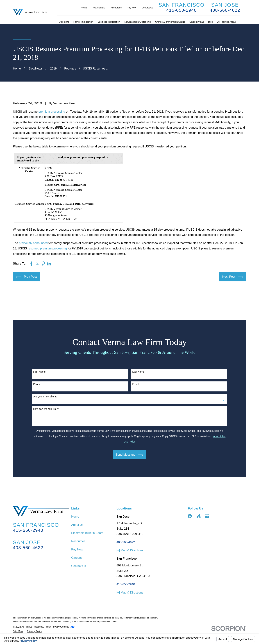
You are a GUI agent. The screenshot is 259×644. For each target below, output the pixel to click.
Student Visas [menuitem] (196, 21)
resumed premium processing (47, 248)
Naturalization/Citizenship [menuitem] (137, 21)
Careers (76, 557)
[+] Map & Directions (130, 550)
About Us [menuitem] (64, 21)
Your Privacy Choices (60, 627)
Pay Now (131, 7)
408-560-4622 (225, 10)
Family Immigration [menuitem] (83, 21)
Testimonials (98, 7)
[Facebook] (190, 516)
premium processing (51, 111)
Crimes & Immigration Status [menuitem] (170, 21)
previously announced (33, 243)
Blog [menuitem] (210, 21)
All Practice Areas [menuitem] (226, 21)
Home (84, 7)
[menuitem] (18, 631)
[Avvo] (198, 516)
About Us (77, 524)
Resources (116, 7)
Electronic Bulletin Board (87, 532)
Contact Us (147, 7)
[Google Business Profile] (207, 516)
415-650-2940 (181, 10)
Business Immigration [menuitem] (109, 21)
